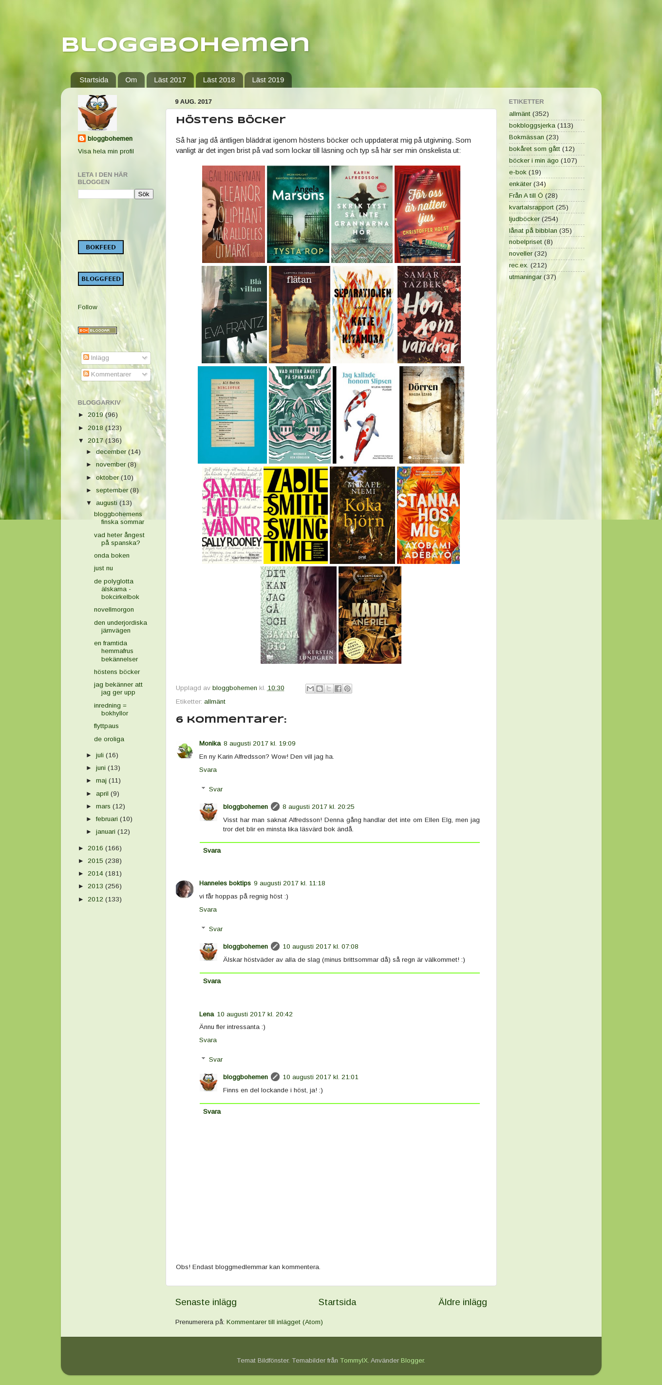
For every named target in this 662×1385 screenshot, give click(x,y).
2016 (96, 848)
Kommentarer (107, 374)
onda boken (112, 555)
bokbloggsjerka (532, 125)
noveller (520, 253)
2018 (96, 427)
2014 (96, 873)
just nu (103, 568)
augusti (107, 502)
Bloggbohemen (185, 46)
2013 (96, 886)
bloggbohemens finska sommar (119, 517)
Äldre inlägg (462, 1302)
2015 (96, 860)
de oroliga (109, 739)
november (112, 464)
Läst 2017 (170, 79)
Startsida (93, 79)
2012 (96, 899)
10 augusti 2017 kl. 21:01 (321, 1077)
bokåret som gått (534, 148)
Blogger (412, 1360)
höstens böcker (117, 671)
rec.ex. (519, 265)
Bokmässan (526, 137)
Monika (210, 743)
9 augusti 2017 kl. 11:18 (289, 883)
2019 (96, 414)
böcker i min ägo (534, 160)
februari (108, 819)
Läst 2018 (219, 79)
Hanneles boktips (225, 883)
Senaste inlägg (206, 1302)
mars (104, 806)
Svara (208, 769)
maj (102, 780)
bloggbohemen (245, 806)
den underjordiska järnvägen (120, 626)
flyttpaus (106, 726)
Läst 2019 (268, 79)
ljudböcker (524, 219)
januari (106, 831)
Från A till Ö (526, 195)
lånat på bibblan (533, 230)
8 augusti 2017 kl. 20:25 (319, 806)
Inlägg (96, 357)
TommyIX (354, 1360)
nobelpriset (525, 241)
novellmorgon (114, 609)
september (113, 490)
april (103, 793)
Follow (87, 307)
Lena (206, 1014)
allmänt (215, 701)
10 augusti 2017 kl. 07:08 (321, 946)
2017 (96, 440)
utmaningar (525, 277)
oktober (108, 477)
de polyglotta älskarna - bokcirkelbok (116, 589)
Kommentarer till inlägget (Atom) (275, 1322)
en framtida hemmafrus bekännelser (116, 650)
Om (131, 79)
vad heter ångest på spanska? (119, 538)
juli (101, 755)
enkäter (520, 183)
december (112, 451)
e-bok (518, 172)
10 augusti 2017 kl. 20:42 (255, 1014)
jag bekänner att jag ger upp (118, 688)
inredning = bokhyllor (111, 709)
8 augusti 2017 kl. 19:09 (260, 743)
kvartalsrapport (531, 207)
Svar (216, 789)
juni (102, 767)
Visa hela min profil (106, 151)
